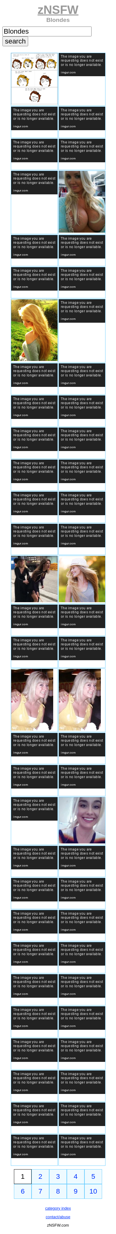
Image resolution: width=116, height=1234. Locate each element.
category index (58, 1208)
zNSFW (57, 9)
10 (93, 1191)
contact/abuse (58, 1217)
